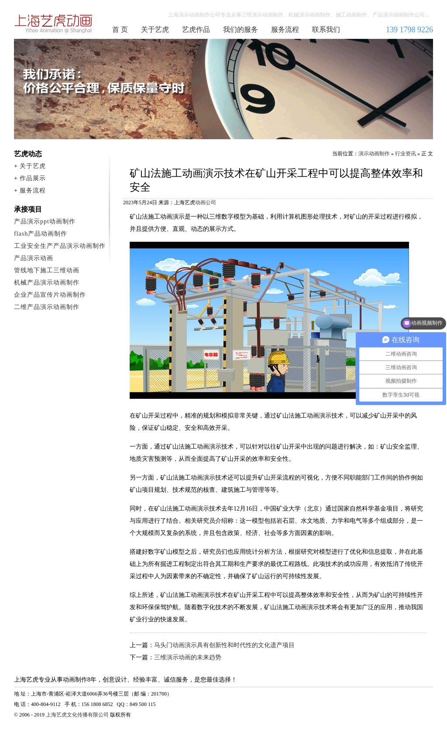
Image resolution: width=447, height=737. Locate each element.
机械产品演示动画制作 (46, 282)
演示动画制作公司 (53, 23)
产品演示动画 (33, 258)
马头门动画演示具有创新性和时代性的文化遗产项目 (224, 645)
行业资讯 (405, 154)
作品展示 (33, 178)
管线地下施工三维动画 (46, 270)
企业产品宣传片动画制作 (50, 294)
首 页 (120, 29)
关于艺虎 (155, 29)
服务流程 (285, 29)
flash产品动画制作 (40, 233)
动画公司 (205, 202)
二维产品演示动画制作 (46, 307)
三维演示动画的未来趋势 (187, 657)
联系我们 (326, 29)
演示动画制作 (374, 154)
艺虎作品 (196, 29)
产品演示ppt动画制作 (45, 221)
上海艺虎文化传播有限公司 (77, 715)
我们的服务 (240, 29)
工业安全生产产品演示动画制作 (60, 246)
